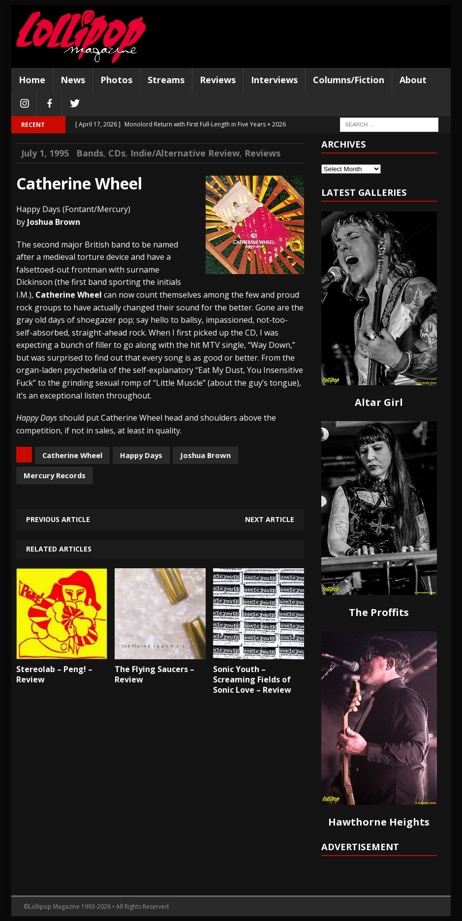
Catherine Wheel (72, 455)
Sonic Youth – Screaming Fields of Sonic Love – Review (252, 679)
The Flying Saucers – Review (154, 674)
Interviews (274, 80)
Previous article (58, 519)
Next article (269, 519)
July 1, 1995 (45, 153)
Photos (116, 80)
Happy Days (141, 455)
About (413, 80)
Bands (89, 153)
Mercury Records (55, 475)
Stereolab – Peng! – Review (54, 674)
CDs (116, 153)
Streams (166, 80)
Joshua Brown (205, 455)
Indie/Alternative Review (185, 153)
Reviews (218, 80)
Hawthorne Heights (379, 822)
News (73, 80)
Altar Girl (379, 402)
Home (32, 80)
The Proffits (379, 612)
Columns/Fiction (348, 80)
